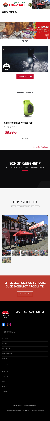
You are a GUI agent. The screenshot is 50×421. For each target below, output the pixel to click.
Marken (4, 359)
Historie (4, 387)
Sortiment (5, 344)
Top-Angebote (6, 349)
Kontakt (4, 392)
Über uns (5, 382)
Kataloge (5, 377)
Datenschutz (16, 410)
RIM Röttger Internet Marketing (36, 410)
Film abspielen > (25, 76)
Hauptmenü (9, 12)
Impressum (9, 410)
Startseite (5, 339)
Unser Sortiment (25, 294)
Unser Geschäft (7, 354)
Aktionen (5, 372)
